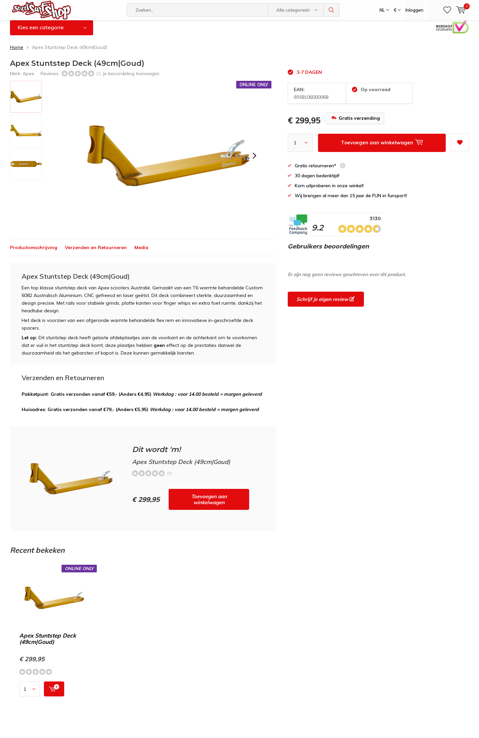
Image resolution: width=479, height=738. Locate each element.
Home (16, 52)
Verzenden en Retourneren (96, 252)
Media (141, 252)
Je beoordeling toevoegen (130, 78)
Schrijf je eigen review (325, 304)
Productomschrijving (33, 252)
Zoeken (332, 10)
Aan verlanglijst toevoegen (460, 145)
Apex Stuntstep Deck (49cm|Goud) (47, 643)
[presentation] (254, 161)
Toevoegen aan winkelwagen (209, 504)
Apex (28, 78)
